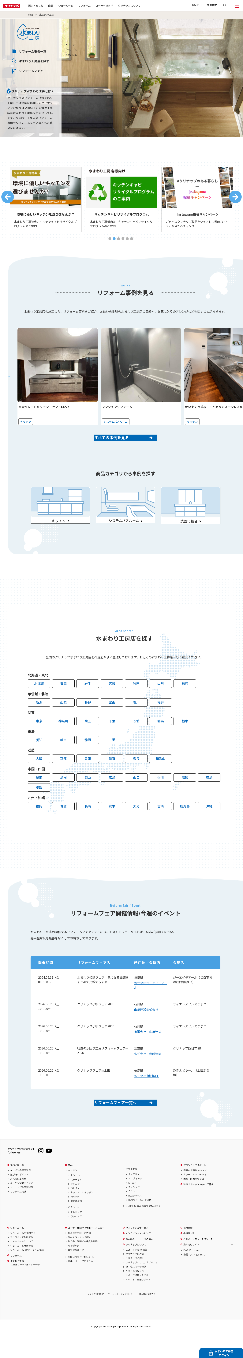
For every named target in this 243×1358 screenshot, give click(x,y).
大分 (136, 823)
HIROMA (75, 1220)
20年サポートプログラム (80, 1285)
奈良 (136, 776)
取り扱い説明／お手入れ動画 (83, 1265)
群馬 (160, 738)
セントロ (75, 1199)
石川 (136, 719)
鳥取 (39, 794)
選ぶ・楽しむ (47, 5)
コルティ (75, 1212)
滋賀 (112, 776)
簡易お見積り (195, 1194)
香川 (160, 794)
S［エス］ (133, 1206)
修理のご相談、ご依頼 (79, 1256)
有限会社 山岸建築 (147, 1049)
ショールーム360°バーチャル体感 (27, 1273)
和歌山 (160, 776)
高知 (185, 794)
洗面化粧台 (131, 1193)
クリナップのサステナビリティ (141, 1286)
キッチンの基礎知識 (20, 1194)
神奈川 (63, 738)
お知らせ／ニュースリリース (198, 1262)
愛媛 (39, 804)
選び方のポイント (19, 1198)
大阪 (39, 776)
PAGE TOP (121, 1336)
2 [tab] (114, 242)
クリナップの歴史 (135, 1282)
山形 (160, 701)
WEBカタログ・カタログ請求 (198, 1208)
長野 (87, 719)
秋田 (136, 701)
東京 (39, 738)
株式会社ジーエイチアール (150, 1002)
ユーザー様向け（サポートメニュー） (87, 1251)
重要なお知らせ (76, 1273)
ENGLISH (196, 5)
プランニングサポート (194, 1189)
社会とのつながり (135, 1294)
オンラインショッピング (138, 1257)
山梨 (63, 719)
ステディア (76, 1203)
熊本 (112, 823)
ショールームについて (21, 1265)
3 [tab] (118, 242)
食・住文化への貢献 (136, 1290)
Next (235, 199)
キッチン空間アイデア (21, 1207)
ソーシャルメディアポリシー (121, 1317)
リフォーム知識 (18, 1215)
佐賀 (63, 823)
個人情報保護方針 (147, 1317)
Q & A (79, 1261)
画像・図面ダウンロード (195, 1202)
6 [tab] (131, 242)
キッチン (72, 1194)
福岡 (39, 823)
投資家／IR (189, 1257)
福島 (185, 701)
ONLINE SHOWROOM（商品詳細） (143, 1229)
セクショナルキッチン (82, 1216)
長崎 (87, 823)
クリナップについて (141, 5)
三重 (112, 757)
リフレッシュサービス (137, 1251)
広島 (112, 794)
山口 (136, 794)
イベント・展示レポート (138, 1303)
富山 (112, 719)
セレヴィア (76, 1236)
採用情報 (188, 1251)
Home (30, 15)
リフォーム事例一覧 (32, 51)
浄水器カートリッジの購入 (139, 1262)
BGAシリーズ (135, 1219)
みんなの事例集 (18, 1202)
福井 (160, 719)
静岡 (87, 757)
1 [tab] (109, 242)
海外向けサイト (191, 1268)
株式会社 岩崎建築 (147, 1071)
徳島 (209, 794)
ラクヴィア (76, 1240)
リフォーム (96, 5)
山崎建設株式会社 (146, 1027)
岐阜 (63, 757)
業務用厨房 (76, 1224)
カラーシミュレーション (195, 1198)
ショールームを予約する (22, 1256)
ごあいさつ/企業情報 (136, 1273)
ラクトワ (132, 1215)
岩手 (87, 701)
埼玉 (87, 738)
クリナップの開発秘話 (21, 1211)
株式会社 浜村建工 (146, 1093)
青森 (63, 701)
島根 (63, 794)
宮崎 (160, 823)
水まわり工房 (25, 1287)
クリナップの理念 (135, 1277)
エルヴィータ (135, 1202)
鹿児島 (185, 823)
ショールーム (77, 5)
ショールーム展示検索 (21, 1269)
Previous (7, 199)
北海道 (39, 701)
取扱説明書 (73, 1269)
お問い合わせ (82, 1280)
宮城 (112, 701)
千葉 (112, 738)
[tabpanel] (45, 201)
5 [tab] (127, 242)
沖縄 (209, 823)
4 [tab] (123, 242)
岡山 (87, 794)
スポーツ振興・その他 (137, 1299)
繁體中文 (212, 5)
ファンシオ (134, 1211)
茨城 (136, 738)
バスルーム (73, 1231)
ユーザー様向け (116, 5)
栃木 (185, 738)
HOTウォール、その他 (139, 1223)
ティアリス (134, 1198)
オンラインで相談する (21, 1261)
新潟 (39, 719)
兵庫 (87, 776)
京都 (63, 776)
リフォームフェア (31, 71)
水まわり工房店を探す (34, 61)
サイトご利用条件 (95, 1317)
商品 (70, 1189)
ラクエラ (75, 1207)
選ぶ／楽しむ (17, 1189)
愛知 (39, 757)
